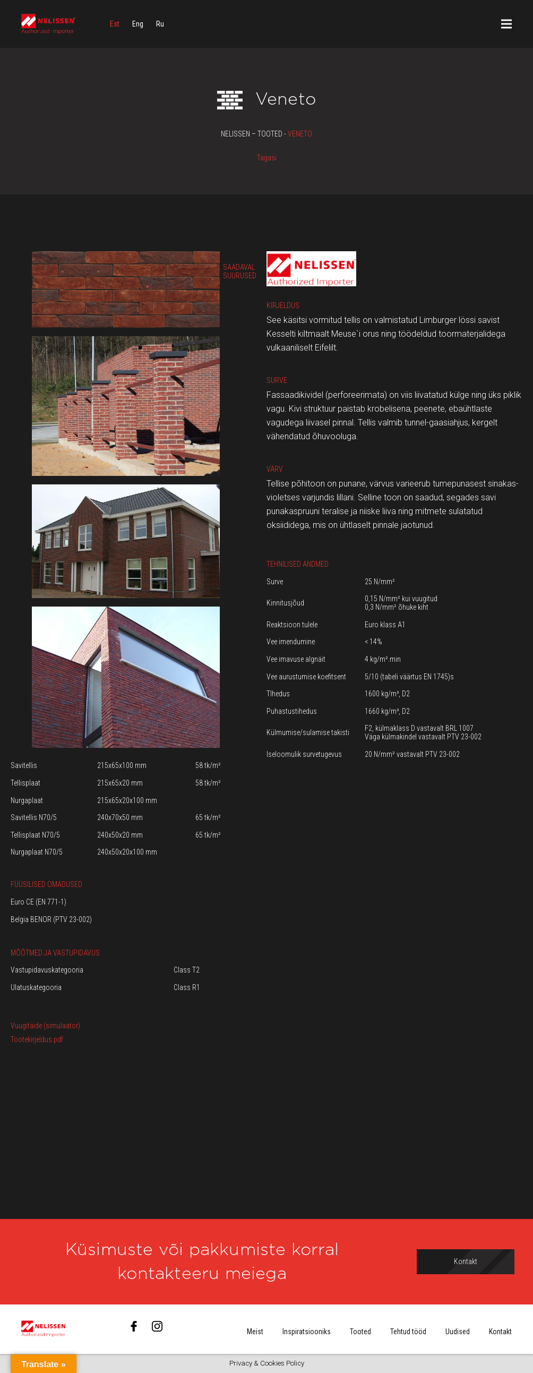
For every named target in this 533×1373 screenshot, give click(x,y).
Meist (255, 1331)
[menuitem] (114, 24)
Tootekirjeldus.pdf (37, 1039)
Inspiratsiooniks (306, 1331)
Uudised (457, 1331)
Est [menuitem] (114, 24)
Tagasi (267, 157)
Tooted (360, 1331)
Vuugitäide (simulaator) (45, 1025)
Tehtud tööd (408, 1331)
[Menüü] (506, 24)
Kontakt (500, 1331)
